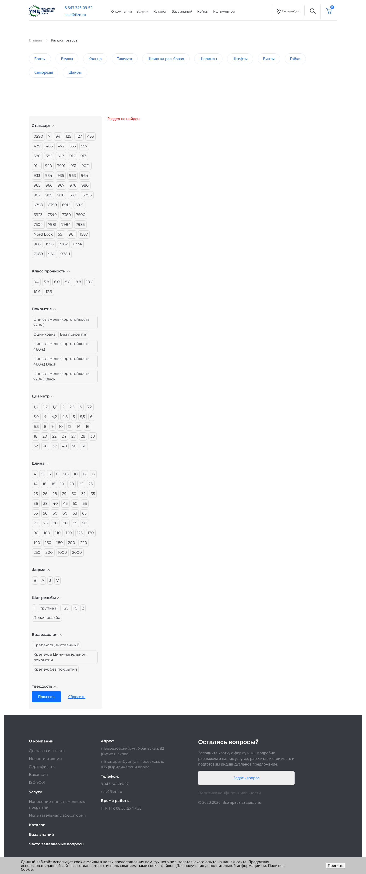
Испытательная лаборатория (57, 815)
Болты (40, 58)
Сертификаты (42, 766)
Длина (40, 463)
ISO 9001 (37, 782)
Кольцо (95, 58)
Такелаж (124, 58)
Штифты (240, 58)
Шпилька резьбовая (166, 58)
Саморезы (43, 72)
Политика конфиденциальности (229, 793)
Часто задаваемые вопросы (56, 844)
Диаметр (43, 396)
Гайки (295, 58)
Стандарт (43, 125)
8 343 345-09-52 (78, 7)
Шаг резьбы (46, 597)
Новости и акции (45, 758)
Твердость (44, 686)
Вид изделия (47, 634)
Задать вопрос (246, 777)
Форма (41, 570)
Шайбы (74, 72)
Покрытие (44, 309)
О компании (121, 11)
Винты (269, 58)
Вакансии (38, 774)
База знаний (182, 11)
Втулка (67, 58)
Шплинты (208, 58)
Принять (335, 865)
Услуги (143, 11)
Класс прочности (51, 271)
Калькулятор (224, 11)
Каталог (160, 11)
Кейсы (202, 11)
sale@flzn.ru (75, 14)
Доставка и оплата (47, 751)
